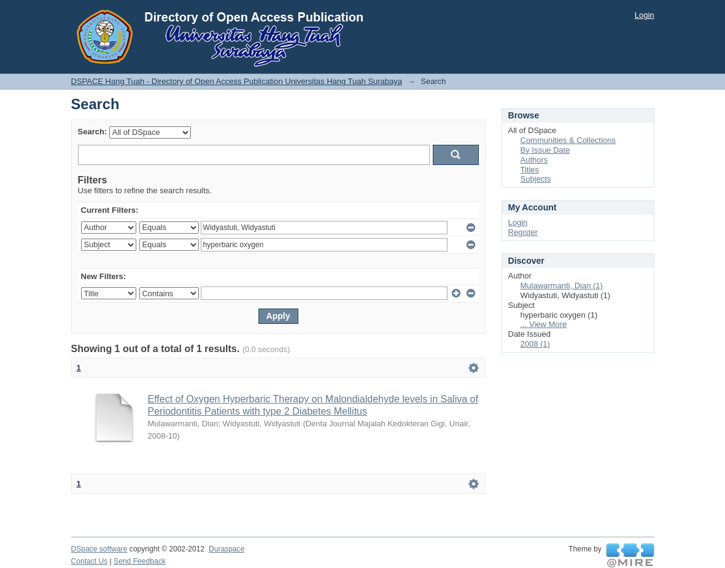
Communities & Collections (568, 140)
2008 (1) (535, 343)
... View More (544, 324)
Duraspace (226, 549)
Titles (530, 169)
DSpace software (99, 549)
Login (644, 15)
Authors (534, 159)
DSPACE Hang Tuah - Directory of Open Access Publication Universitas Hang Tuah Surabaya (237, 81)
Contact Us (89, 561)
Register (523, 232)
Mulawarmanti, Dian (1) (562, 285)
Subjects (536, 178)
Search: (92, 131)
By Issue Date (545, 150)
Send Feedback (140, 561)
